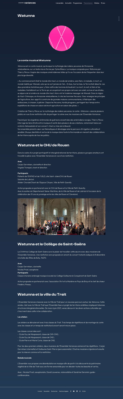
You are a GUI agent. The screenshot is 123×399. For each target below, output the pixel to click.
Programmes (77, 3)
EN (85, 391)
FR (83, 391)
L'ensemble (59, 3)
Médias (96, 3)
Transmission (88, 3)
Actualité (68, 3)
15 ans (103, 3)
